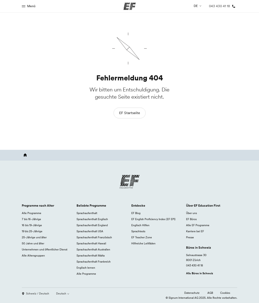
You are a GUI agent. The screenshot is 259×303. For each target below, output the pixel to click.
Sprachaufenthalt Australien (93, 249)
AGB (210, 293)
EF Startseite (129, 112)
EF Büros (191, 219)
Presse (190, 237)
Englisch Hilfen (140, 225)
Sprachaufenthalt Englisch (92, 219)
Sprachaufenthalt (87, 213)
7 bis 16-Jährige (31, 219)
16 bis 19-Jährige (32, 225)
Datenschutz (192, 293)
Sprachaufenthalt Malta (91, 255)
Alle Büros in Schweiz (199, 273)
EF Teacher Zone (141, 237)
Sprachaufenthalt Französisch (94, 237)
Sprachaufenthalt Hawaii (91, 243)
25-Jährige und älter (34, 237)
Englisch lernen (86, 268)
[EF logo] (129, 181)
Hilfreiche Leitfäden (143, 243)
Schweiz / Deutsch (35, 293)
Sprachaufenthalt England (92, 225)
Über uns (191, 213)
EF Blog (135, 213)
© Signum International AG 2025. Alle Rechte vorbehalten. (201, 298)
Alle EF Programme (197, 225)
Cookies (225, 293)
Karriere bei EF (195, 231)
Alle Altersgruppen (33, 255)
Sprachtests (138, 231)
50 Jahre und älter (33, 243)
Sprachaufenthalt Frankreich (94, 261)
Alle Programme (31, 213)
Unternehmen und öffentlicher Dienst (44, 249)
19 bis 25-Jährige (32, 231)
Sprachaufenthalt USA (90, 231)
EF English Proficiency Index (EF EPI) (153, 219)
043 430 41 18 (194, 265)
